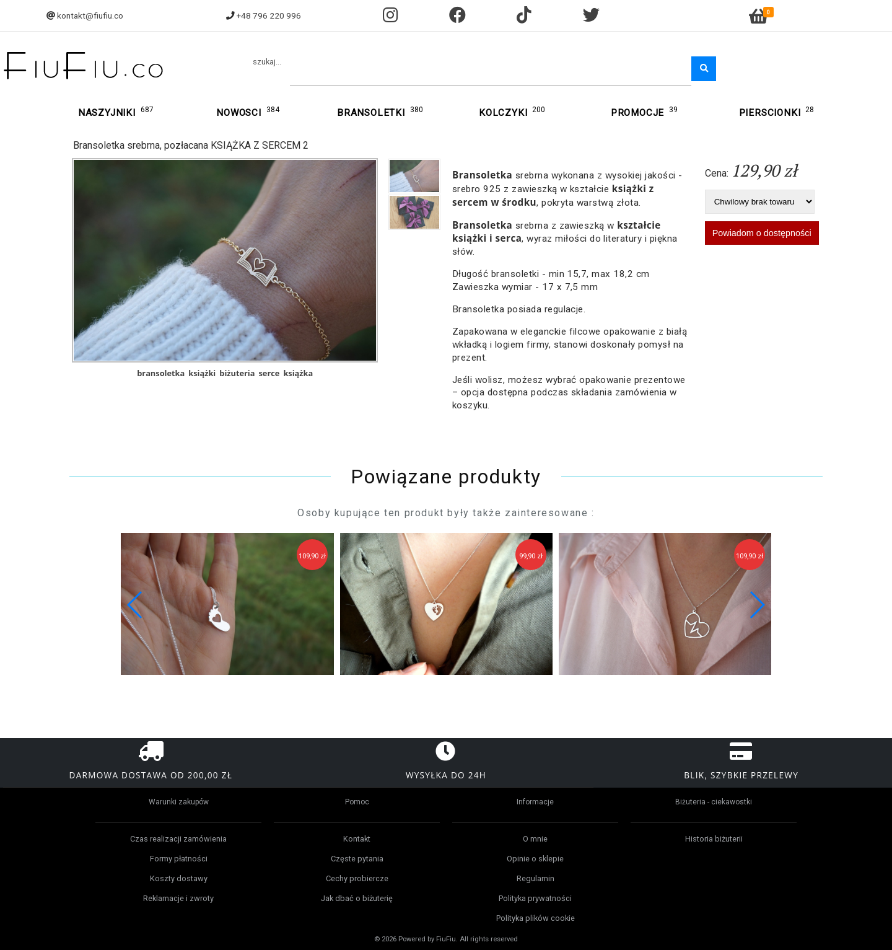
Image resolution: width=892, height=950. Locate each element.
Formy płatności (179, 858)
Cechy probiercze (357, 878)
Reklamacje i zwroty (178, 898)
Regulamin (535, 878)
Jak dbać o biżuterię (357, 898)
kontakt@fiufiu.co (90, 15)
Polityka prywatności (535, 898)
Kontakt (356, 838)
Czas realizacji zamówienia (178, 838)
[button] (756, 604)
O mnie (535, 838)
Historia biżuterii (714, 838)
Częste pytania (357, 858)
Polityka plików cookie (535, 918)
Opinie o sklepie (535, 858)
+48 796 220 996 (269, 15)
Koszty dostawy (179, 878)
